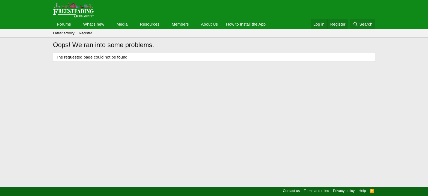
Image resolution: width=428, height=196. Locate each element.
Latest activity (64, 33)
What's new (93, 24)
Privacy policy (344, 191)
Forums (64, 24)
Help (362, 191)
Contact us (291, 191)
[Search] (362, 24)
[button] (75, 24)
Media (122, 24)
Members (180, 24)
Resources (149, 24)
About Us (209, 24)
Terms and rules (316, 191)
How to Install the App (246, 24)
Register (85, 33)
